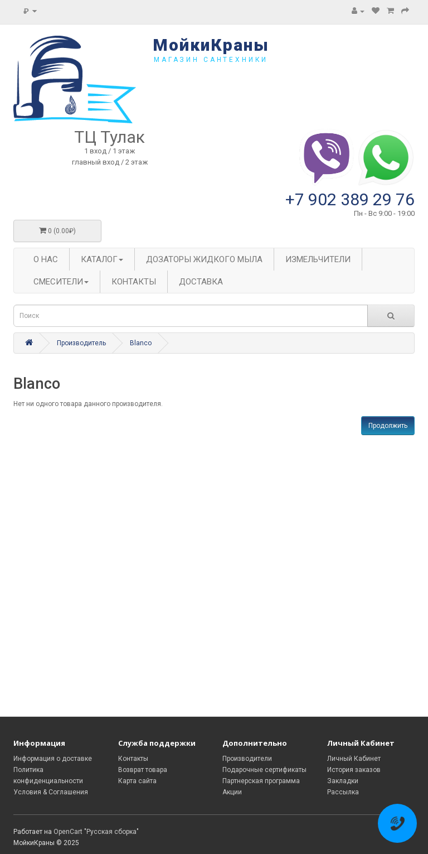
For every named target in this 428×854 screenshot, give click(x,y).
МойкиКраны (211, 45)
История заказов (354, 770)
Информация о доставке (52, 759)
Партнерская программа (261, 781)
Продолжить (387, 426)
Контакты (133, 759)
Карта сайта (137, 781)
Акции (232, 792)
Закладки (342, 781)
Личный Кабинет (354, 759)
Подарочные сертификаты (264, 770)
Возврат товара (142, 770)
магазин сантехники (211, 60)
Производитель (81, 343)
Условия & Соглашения (50, 792)
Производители (247, 759)
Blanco (141, 343)
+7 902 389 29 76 (350, 199)
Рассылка (343, 792)
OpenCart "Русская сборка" (96, 832)
